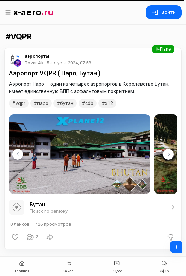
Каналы (69, 266)
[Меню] (8, 12)
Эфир (164, 266)
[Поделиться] (49, 237)
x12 (109, 103)
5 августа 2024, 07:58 (69, 62)
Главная (22, 266)
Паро (42, 103)
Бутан (67, 103)
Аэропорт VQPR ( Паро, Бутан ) (54, 73)
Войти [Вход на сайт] (164, 12)
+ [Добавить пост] (171, 244)
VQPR (20, 103)
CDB (89, 103)
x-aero (33, 12)
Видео (117, 266)
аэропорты (37, 56)
